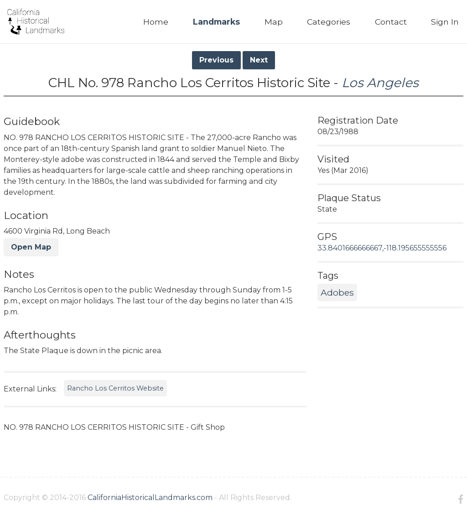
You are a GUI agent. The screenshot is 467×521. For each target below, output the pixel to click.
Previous (216, 60)
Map (274, 21)
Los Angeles (380, 82)
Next (259, 60)
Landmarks (216, 21)
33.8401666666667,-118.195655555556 (381, 248)
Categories (328, 21)
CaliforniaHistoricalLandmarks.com (150, 497)
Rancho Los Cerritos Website (115, 388)
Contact (391, 21)
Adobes (337, 292)
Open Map (31, 247)
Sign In (445, 21)
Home (155, 21)
